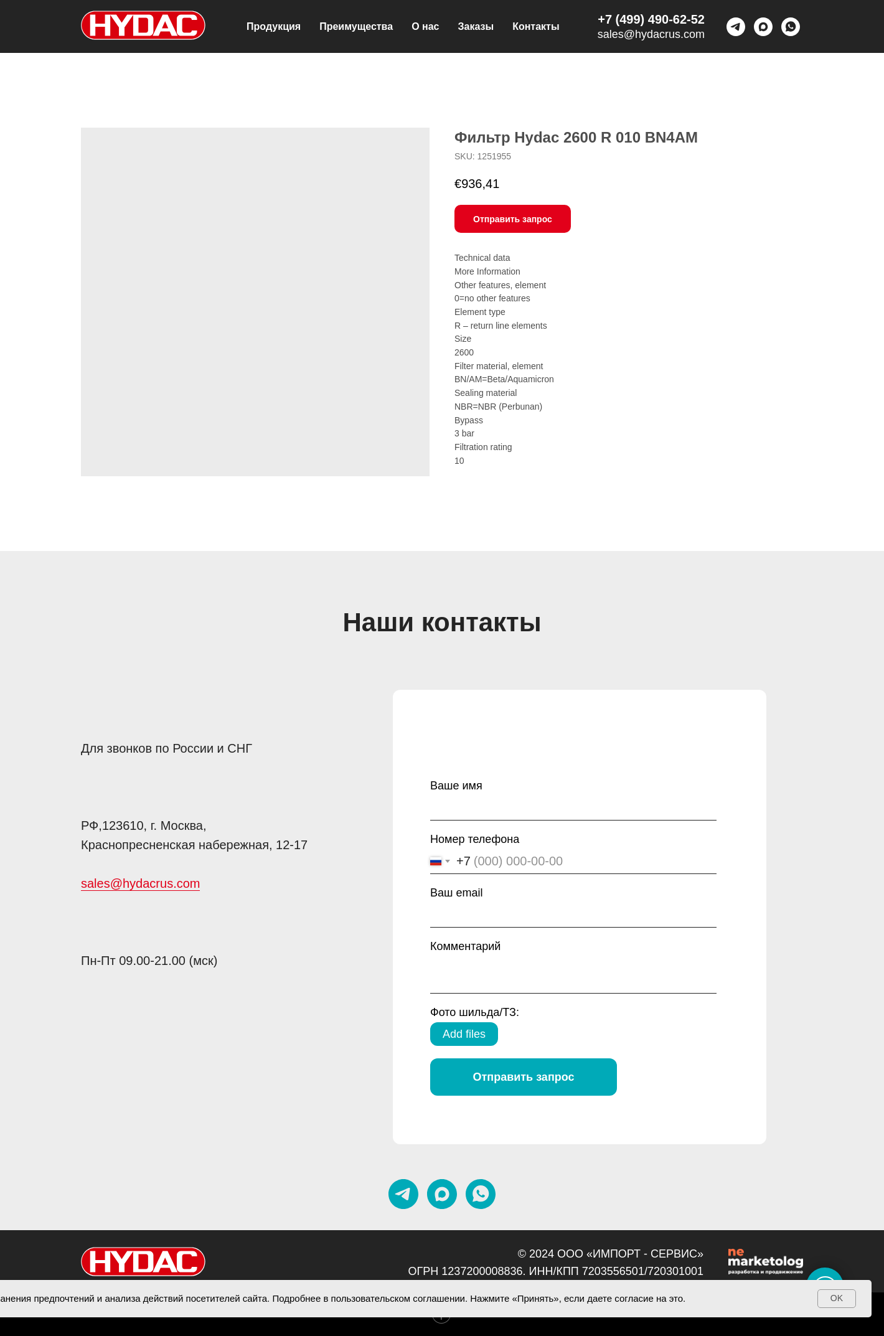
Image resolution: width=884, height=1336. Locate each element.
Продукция (274, 26)
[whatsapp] (481, 1194)
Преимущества (356, 26)
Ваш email (456, 893)
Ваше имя (456, 785)
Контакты (535, 26)
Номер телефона (474, 839)
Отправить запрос (523, 1077)
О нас (425, 26)
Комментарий (465, 946)
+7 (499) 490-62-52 (651, 19)
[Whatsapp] (790, 26)
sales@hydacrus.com (651, 34)
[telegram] (735, 26)
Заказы (476, 26)
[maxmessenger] (763, 26)
